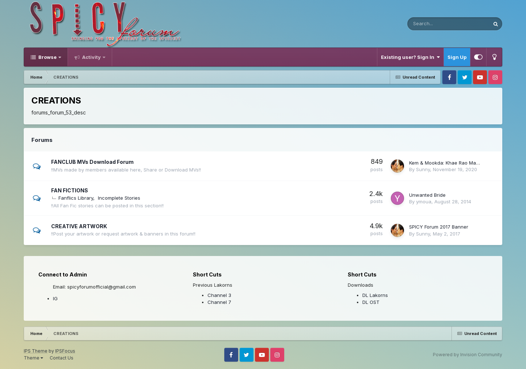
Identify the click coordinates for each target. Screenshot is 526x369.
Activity (91, 57)
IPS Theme (35, 351)
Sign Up (456, 57)
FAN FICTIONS (69, 190)
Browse (47, 57)
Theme (33, 358)
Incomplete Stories (119, 198)
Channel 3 (219, 295)
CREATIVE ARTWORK (79, 226)
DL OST (371, 302)
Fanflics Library (75, 198)
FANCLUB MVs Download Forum (92, 162)
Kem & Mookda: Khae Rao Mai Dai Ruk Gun (458, 163)
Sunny (423, 169)
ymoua (423, 201)
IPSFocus (65, 351)
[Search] (429, 23)
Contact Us (61, 358)
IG (55, 298)
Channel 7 (219, 302)
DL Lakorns (375, 295)
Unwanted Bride (427, 195)
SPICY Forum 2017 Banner (438, 227)
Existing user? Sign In (410, 57)
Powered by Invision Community (467, 354)
